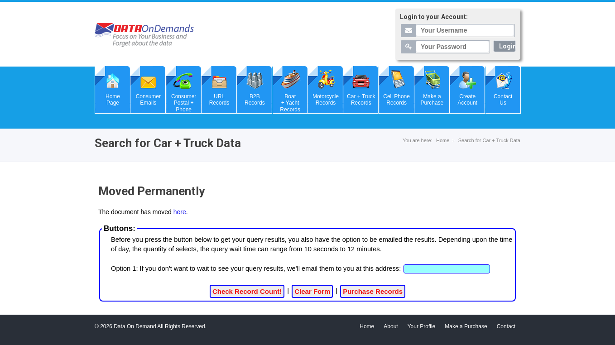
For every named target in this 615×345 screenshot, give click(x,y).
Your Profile (422, 326)
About (391, 326)
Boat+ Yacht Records (290, 103)
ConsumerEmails (148, 99)
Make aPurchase (432, 99)
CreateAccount (467, 99)
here (179, 212)
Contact (506, 326)
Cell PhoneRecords (396, 99)
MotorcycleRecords (325, 99)
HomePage (113, 99)
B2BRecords (255, 99)
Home (442, 140)
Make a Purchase (466, 326)
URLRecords (219, 99)
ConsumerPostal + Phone (183, 103)
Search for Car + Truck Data (489, 140)
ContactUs (503, 99)
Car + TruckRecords (361, 99)
